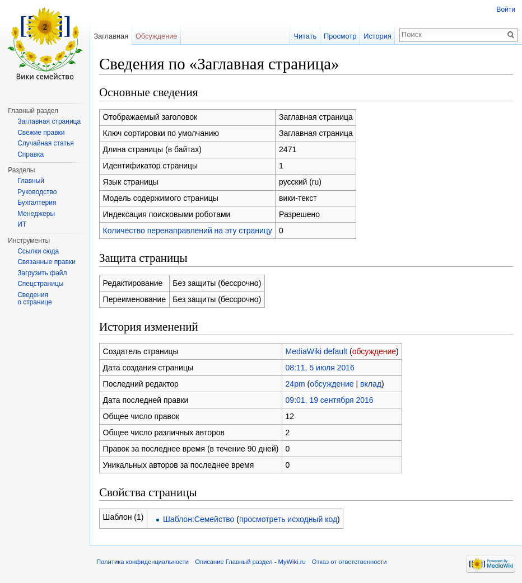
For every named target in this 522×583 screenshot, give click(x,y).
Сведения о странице (34, 299)
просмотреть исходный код (288, 519)
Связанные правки (46, 262)
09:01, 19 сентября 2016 (330, 400)
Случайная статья (45, 143)
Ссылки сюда (38, 251)
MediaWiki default (317, 351)
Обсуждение (157, 36)
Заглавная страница (49, 121)
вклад (370, 383)
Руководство (37, 192)
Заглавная (111, 36)
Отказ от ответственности (349, 561)
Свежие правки (40, 133)
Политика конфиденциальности (142, 561)
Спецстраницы (40, 284)
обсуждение (374, 351)
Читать (304, 36)
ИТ (21, 224)
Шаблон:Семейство (198, 519)
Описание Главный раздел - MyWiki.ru (250, 561)
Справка (30, 154)
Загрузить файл (42, 273)
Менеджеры (36, 214)
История (377, 36)
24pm (295, 383)
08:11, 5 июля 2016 (320, 367)
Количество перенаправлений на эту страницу (187, 230)
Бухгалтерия (36, 202)
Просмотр (340, 36)
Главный (30, 181)
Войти (505, 9)
